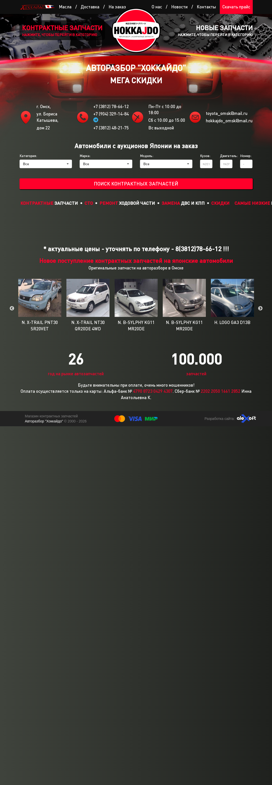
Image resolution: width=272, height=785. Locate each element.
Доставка (90, 6)
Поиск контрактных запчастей (136, 183)
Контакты (206, 6)
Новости (179, 6)
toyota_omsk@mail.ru (226, 113)
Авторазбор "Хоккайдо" (44, 421)
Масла (65, 6)
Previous (11, 308)
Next (260, 308)
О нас (157, 6)
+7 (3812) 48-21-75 (111, 127)
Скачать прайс (236, 6)
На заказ (117, 6)
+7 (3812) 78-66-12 (111, 106)
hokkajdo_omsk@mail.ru (229, 120)
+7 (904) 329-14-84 (111, 117)
